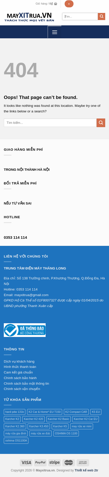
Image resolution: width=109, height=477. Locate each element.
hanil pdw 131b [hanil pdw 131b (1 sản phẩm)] (14, 411)
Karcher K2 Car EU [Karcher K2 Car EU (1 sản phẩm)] (85, 418)
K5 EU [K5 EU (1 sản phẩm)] (96, 411)
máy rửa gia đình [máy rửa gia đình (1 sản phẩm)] (15, 433)
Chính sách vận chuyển (22, 389)
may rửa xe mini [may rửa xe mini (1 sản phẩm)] (82, 426)
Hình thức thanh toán (20, 367)
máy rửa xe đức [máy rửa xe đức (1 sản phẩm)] (40, 433)
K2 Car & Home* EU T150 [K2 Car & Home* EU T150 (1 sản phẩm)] (45, 411)
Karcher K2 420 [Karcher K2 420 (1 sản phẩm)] (33, 418)
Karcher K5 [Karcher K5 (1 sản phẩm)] (60, 426)
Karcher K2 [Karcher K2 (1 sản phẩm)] (12, 418)
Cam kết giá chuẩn (18, 372)
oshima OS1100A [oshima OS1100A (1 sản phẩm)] (16, 440)
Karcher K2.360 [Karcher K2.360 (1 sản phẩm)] (15, 426)
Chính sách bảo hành (20, 378)
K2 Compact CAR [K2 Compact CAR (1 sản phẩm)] (76, 411)
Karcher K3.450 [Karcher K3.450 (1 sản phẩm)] (38, 426)
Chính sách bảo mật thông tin (26, 383)
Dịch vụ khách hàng (19, 361)
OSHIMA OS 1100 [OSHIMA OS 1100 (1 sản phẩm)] (66, 433)
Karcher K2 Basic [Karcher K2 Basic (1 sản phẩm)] (58, 418)
